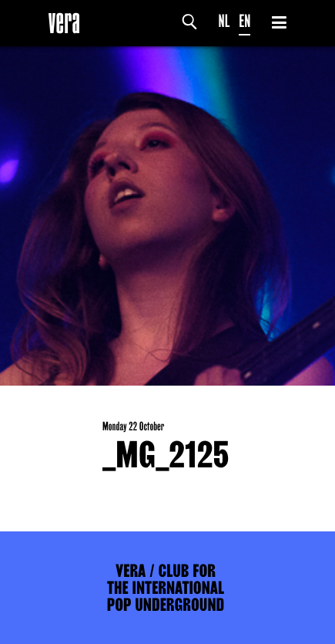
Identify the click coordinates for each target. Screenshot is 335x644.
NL (224, 21)
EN (244, 21)
